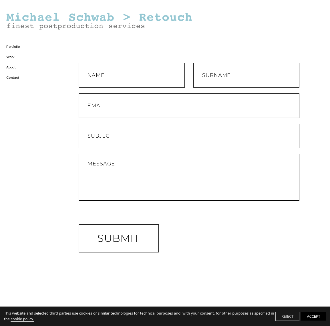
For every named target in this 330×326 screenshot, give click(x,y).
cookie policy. (22, 318)
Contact (12, 78)
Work (10, 57)
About (11, 67)
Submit (118, 238)
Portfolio (13, 47)
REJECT (287, 316)
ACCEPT (313, 316)
